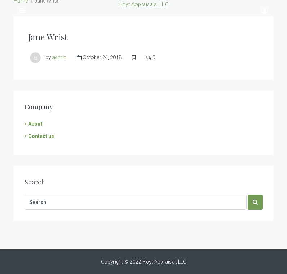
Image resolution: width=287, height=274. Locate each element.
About (35, 124)
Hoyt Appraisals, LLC (144, 4)
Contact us (41, 136)
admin (59, 57)
